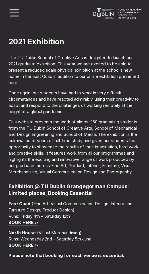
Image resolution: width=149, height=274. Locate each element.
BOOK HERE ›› (23, 222)
